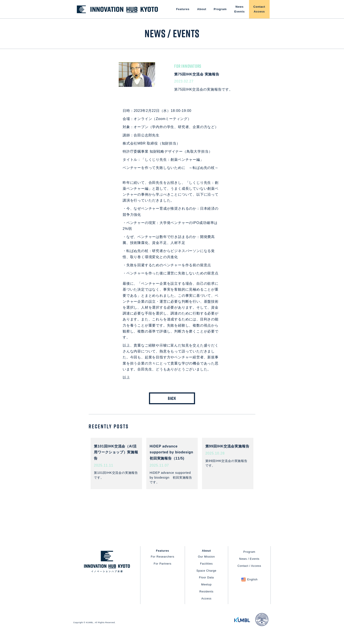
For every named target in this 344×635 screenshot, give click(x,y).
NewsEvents (239, 9)
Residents (206, 591)
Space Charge (206, 570)
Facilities (206, 563)
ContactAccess (259, 9)
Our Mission (206, 556)
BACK (172, 398)
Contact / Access (249, 565)
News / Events (249, 558)
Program (220, 9)
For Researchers (162, 556)
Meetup (206, 584)
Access (206, 598)
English (252, 579)
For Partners (163, 563)
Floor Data (206, 577)
